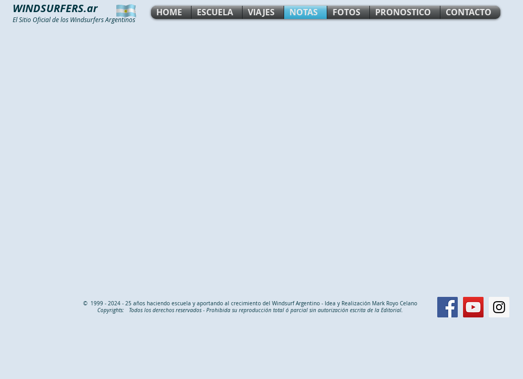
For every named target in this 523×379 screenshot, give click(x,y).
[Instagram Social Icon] (499, 307)
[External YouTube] (261, 160)
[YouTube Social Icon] (473, 307)
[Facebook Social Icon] (447, 307)
